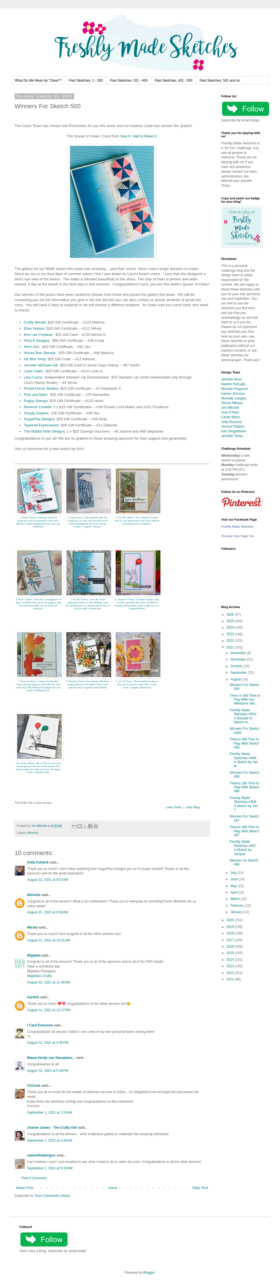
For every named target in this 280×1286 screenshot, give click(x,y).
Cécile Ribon (230, 417)
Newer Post (24, 1188)
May (234, 886)
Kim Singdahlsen (233, 431)
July (233, 873)
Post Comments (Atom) (52, 1196)
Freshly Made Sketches (237, 526)
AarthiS (33, 997)
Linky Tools (173, 807)
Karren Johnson (233, 394)
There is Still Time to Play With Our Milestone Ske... (245, 700)
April (234, 892)
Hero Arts (31, 347)
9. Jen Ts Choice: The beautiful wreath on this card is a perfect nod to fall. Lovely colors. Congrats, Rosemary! (137, 684)
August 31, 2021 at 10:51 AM (48, 940)
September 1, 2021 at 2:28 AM (49, 1140)
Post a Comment (34, 1178)
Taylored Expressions (41, 425)
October (236, 666)
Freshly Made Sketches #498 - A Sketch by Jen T (244, 804)
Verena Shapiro (232, 426)
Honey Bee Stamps (40, 353)
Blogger (149, 1273)
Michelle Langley (233, 398)
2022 (231, 641)
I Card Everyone (40, 1025)
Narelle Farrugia (233, 384)
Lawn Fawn (33, 371)
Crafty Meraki (35, 322)
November (238, 659)
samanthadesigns (41, 1155)
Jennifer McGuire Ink (41, 365)
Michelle (33, 895)
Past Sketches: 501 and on (220, 80)
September (239, 673)
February (237, 906)
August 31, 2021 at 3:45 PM (47, 1043)
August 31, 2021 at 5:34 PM (47, 1071)
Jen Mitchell (230, 408)
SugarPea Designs (39, 419)
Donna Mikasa (232, 403)
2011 (231, 979)
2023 (231, 634)
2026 (231, 615)
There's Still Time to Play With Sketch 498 (244, 787)
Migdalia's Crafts (39, 976)
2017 (231, 940)
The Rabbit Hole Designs (44, 431)
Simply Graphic (36, 413)
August (236, 679)
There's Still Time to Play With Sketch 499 (244, 743)
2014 (231, 960)
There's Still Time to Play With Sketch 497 (244, 831)
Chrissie (33, 1086)
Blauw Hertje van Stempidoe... (51, 1058)
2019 (231, 927)
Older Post (200, 1188)
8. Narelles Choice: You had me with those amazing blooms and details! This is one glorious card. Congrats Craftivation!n (87, 684)
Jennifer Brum (231, 379)
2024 (231, 627)
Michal (32, 927)
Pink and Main (35, 395)
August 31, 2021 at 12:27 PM (48, 1010)
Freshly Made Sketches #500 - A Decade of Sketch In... (244, 716)
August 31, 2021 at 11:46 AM (48, 982)
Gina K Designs (37, 340)
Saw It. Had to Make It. (138, 136)
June (234, 879)
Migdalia (34, 955)
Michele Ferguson (234, 389)
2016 (231, 946)
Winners (33, 832)
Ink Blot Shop (35, 359)
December (238, 653)
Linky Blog (192, 807)
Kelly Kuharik (38, 862)
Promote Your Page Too (237, 536)
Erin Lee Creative (38, 335)
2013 (231, 966)
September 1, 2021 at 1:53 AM (49, 1112)
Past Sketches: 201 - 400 (129, 80)
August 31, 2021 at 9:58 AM (47, 912)
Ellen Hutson (34, 328)
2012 (231, 973)
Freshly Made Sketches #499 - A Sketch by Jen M (244, 760)
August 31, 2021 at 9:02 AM (47, 880)
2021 (231, 647)
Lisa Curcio (33, 377)
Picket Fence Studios (41, 388)
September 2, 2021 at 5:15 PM (50, 1168)
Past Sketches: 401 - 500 (173, 80)
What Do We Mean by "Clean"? (38, 80)
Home (112, 1188)
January (236, 912)
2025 (231, 621)
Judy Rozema (231, 422)
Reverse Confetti (37, 407)
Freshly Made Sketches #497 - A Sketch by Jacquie (244, 848)
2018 (231, 933)
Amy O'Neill (230, 412)
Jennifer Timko (232, 436)
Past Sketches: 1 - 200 (86, 80)
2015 (231, 953)
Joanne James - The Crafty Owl (52, 1128)
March (235, 899)
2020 (231, 920)
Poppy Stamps (36, 401)
